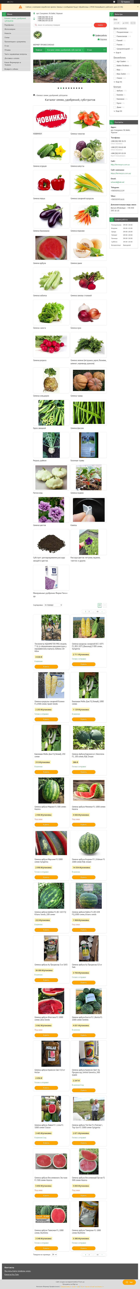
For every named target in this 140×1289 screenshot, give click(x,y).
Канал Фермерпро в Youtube (13, 63)
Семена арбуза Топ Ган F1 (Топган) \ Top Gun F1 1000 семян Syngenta (87, 1126)
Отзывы (8, 50)
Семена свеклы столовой (81, 295)
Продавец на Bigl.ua (70, 1284)
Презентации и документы (15, 41)
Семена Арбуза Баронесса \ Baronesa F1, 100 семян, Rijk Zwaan (88, 755)
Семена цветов (39, 525)
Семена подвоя (77, 493)
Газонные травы (77, 460)
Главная (39, 50)
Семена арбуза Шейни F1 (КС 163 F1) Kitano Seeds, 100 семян (50, 913)
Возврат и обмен (11, 69)
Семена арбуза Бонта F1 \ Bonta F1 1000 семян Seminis (87, 1018)
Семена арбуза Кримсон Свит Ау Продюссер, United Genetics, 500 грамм (86, 1072)
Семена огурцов (40, 166)
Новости (8, 33)
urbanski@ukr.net (117, 182)
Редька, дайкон (39, 460)
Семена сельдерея (41, 396)
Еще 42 (119, 82)
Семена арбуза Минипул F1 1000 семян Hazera (88, 807)
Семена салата (39, 328)
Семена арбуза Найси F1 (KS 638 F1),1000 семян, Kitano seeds (86, 913)
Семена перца (39, 198)
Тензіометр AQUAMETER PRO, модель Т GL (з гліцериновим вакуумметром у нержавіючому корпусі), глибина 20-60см (51, 647)
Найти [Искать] (100, 25)
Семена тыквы (77, 396)
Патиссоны (38, 493)
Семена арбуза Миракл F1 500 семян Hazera (50, 807)
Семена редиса (39, 360)
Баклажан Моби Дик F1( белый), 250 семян (50, 755)
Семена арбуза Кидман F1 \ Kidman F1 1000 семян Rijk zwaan (88, 860)
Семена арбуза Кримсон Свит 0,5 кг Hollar (50, 1071)
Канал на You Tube (12, 1274)
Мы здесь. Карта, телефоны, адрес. (18, 1271)
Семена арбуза (39, 263)
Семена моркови (77, 231)
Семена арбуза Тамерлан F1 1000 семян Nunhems (86, 1231)
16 (97, 611)
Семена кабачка (40, 295)
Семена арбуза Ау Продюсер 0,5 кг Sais (87, 965)
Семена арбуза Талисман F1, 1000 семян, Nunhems (49, 1231)
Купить (46, 666)
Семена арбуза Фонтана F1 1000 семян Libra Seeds (49, 1018)
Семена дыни (76, 263)
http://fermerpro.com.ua (120, 164)
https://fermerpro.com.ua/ (121, 173)
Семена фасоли (77, 428)
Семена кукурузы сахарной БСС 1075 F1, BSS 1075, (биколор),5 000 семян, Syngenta (87, 646)
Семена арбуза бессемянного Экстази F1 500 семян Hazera (51, 1178)
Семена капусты (77, 166)
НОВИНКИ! (37, 133)
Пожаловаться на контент (69, 1286)
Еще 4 (118, 53)
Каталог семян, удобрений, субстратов (15, 19)
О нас (7, 46)
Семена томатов (78, 133)
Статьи (7, 37)
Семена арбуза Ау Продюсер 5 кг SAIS (51, 964)
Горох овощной (39, 428)
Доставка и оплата (12, 58)
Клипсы (74, 525)
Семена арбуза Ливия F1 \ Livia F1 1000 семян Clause (49, 1126)
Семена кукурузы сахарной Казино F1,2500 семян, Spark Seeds (49, 702)
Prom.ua (81, 1282)
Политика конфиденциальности (92, 1286)
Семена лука (76, 328)
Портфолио (9, 25)
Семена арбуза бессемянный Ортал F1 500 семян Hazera (88, 1178)
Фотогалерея (10, 29)
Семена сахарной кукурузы (82, 198)
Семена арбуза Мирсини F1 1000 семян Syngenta (49, 860)
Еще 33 (119, 111)
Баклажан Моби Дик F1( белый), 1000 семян (88, 702)
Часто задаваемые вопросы (16, 54)
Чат (129, 1282)
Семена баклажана (41, 231)
